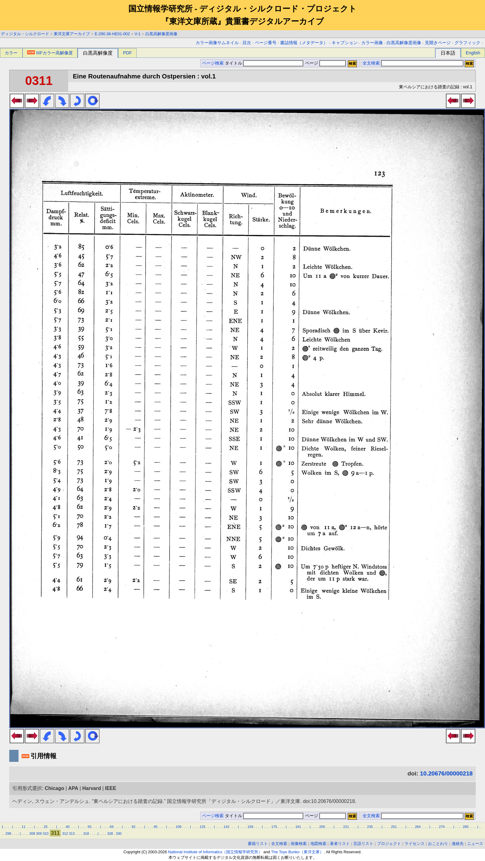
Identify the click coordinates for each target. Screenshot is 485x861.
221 (346, 827)
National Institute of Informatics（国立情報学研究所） (215, 852)
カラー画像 (372, 42)
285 (466, 827)
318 (86, 833)
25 (45, 827)
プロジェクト (389, 843)
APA (73, 788)
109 (178, 827)
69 (111, 827)
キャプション (345, 42)
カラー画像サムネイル (217, 42)
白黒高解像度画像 (161, 34)
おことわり (438, 843)
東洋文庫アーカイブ (72, 34)
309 (39, 833)
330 (119, 833)
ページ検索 (213, 63)
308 (32, 833)
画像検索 (299, 843)
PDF (127, 52)
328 (110, 833)
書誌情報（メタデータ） (304, 42)
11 (23, 827)
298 (8, 833)
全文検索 (371, 63)
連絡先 (458, 843)
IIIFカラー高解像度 (50, 52)
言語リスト (363, 843)
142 (227, 827)
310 (46, 833)
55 (89, 827)
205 (322, 827)
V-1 (137, 34)
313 (72, 833)
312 (65, 833)
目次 (247, 42)
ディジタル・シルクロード (25, 34)
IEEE (110, 788)
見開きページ (438, 42)
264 (418, 827)
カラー (11, 52)
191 (298, 827)
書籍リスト (258, 843)
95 (155, 827)
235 (370, 827)
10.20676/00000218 (446, 773)
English (473, 52)
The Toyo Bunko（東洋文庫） (297, 852)
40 (67, 827)
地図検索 (318, 843)
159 (250, 827)
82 (133, 827)
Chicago (54, 788)
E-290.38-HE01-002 (112, 34)
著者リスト (340, 843)
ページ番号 (265, 42)
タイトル (264, 63)
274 (442, 827)
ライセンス (414, 843)
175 (274, 827)
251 (394, 827)
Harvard (91, 788)
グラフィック (467, 42)
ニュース (475, 843)
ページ (325, 63)
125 (202, 827)
